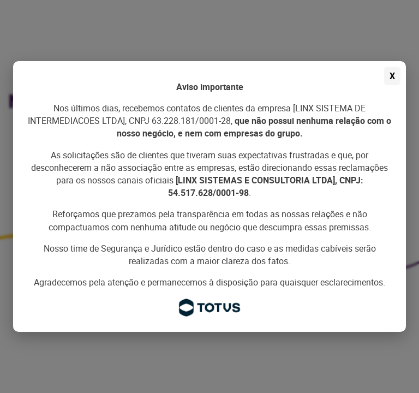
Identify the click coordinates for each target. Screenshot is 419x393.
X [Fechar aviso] (392, 76)
